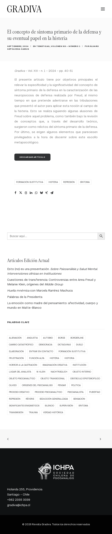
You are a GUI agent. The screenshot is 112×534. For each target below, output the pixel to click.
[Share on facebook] (15, 192)
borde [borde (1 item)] (61, 337)
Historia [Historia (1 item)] (69, 358)
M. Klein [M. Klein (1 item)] (41, 371)
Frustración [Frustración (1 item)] (16, 358)
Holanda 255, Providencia (24, 489)
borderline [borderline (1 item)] (76, 337)
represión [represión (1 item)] (14, 398)
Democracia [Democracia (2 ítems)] (45, 344)
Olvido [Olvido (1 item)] (13, 385)
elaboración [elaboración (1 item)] (16, 351)
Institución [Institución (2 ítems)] (79, 365)
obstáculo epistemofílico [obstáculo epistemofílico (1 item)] (85, 378)
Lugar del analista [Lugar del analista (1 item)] (20, 371)
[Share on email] (51, 192)
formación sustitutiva (29, 182)
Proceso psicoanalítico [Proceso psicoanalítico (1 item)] (48, 392)
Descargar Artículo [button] (32, 157)
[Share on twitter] (20, 192)
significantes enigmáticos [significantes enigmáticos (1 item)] (24, 405)
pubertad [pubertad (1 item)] (94, 392)
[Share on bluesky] (41, 192)
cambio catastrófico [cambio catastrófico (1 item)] (21, 344)
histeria (53, 182)
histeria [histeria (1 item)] (54, 358)
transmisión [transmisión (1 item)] (16, 412)
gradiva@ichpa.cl (18, 505)
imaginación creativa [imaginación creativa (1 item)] (55, 365)
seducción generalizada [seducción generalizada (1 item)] (54, 398)
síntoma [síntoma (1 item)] (83, 405)
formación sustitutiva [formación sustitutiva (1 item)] (71, 351)
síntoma (85, 182)
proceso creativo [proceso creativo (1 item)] (19, 392)
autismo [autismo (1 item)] (48, 337)
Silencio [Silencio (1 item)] (49, 405)
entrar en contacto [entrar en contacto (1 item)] (41, 351)
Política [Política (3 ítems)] (76, 385)
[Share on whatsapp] (36, 192)
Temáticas (43, 46)
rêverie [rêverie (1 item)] (30, 398)
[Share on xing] (46, 192)
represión (69, 182)
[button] (103, 9)
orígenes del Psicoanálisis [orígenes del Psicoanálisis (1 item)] (37, 385)
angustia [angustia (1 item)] (32, 337)
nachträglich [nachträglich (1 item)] (59, 371)
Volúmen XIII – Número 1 (65, 46)
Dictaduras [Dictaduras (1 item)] (64, 344)
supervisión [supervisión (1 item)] (66, 405)
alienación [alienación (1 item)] (15, 337)
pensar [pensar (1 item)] (62, 385)
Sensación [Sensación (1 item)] (79, 398)
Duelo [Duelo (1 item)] (79, 344)
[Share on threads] (25, 192)
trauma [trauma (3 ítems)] (33, 412)
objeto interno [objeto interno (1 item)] (82, 371)
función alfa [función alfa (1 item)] (36, 358)
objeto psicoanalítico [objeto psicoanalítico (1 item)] (22, 378)
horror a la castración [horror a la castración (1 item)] (23, 365)
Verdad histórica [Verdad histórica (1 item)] (53, 412)
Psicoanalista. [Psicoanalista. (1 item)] (75, 392)
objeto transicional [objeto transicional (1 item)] (53, 378)
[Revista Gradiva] (24, 8)
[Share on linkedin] (31, 192)
